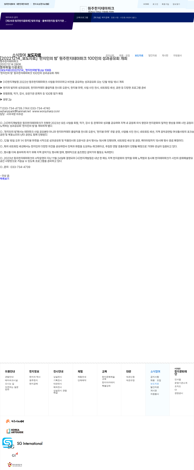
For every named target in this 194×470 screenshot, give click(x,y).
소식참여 (19, 58)
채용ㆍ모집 (124, 59)
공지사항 (110, 59)
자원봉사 (177, 59)
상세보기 (37, 40)
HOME (146, 4)
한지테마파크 (97, 10)
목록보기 (4, 182)
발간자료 (152, 59)
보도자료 (139, 59)
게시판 (165, 59)
